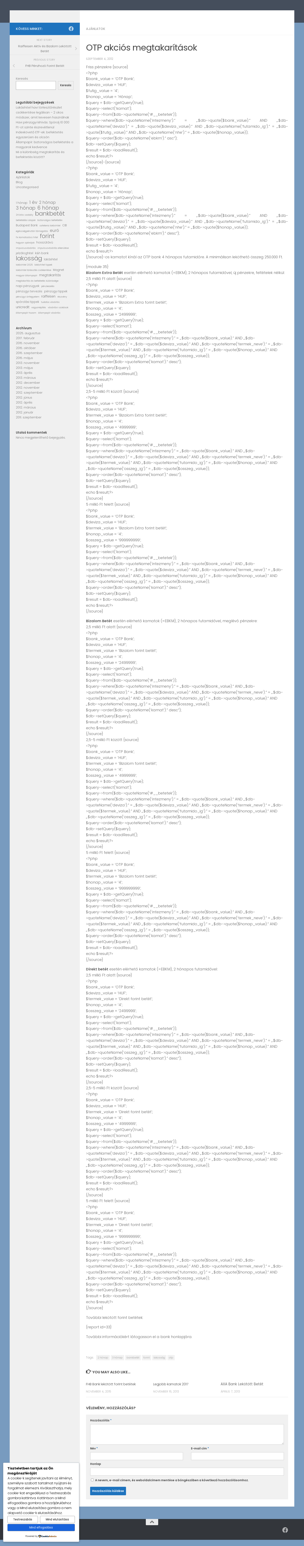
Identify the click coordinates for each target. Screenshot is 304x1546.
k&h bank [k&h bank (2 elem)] (42, 259)
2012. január (24, 418)
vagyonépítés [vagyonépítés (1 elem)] (38, 313)
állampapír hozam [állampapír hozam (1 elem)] (26, 319)
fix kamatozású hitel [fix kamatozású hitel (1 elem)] (27, 243)
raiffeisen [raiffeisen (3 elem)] (48, 302)
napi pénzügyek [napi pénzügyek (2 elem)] (27, 292)
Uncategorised (27, 193)
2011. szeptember (28, 423)
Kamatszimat (45, 14)
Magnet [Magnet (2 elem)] (58, 276)
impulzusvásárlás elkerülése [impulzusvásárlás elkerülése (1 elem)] (53, 254)
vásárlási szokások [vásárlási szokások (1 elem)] (58, 313)
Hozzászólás (101, 1426)
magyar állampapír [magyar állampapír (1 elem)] (26, 281)
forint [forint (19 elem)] (47, 242)
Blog (19, 188)
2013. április (24, 379)
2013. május (24, 374)
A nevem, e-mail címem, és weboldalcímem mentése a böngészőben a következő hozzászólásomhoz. (172, 1486)
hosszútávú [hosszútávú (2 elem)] (44, 249)
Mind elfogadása (41, 1527)
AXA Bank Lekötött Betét (242, 1390)
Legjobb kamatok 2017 (172, 1390)
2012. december (28, 389)
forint (146, 1363)
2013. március (26, 384)
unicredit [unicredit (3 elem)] (22, 313)
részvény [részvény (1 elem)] (62, 302)
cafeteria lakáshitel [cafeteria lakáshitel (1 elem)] (50, 231)
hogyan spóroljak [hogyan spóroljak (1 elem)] (25, 248)
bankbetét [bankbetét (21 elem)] (50, 219)
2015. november (28, 349)
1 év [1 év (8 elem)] (33, 208)
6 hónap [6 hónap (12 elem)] (48, 214)
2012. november (28, 394)
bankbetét (133, 1363)
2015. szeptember (29, 359)
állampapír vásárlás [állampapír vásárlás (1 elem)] (49, 319)
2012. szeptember (29, 399)
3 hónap (117, 1363)
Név (94, 1455)
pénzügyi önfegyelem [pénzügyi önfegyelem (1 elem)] (27, 302)
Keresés (22, 85)
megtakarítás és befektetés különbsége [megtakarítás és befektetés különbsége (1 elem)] (37, 287)
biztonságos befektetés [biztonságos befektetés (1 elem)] (49, 226)
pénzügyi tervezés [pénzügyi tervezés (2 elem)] (29, 298)
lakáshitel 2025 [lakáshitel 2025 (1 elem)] (24, 271)
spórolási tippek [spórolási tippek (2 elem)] (27, 308)
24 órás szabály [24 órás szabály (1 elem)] (24, 221)
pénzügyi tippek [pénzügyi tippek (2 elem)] (55, 298)
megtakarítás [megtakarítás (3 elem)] (50, 281)
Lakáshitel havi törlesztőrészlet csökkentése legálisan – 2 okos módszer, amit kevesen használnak (42, 118)
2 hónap (103, 1363)
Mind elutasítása (57, 1519)
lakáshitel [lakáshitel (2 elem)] (51, 266)
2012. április (24, 408)
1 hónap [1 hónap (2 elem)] (21, 209)
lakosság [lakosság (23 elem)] (29, 264)
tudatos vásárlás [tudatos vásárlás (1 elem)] (50, 308)
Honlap (95, 1470)
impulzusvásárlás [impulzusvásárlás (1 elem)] (26, 254)
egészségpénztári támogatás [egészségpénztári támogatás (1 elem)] (32, 237)
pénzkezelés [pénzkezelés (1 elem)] (47, 292)
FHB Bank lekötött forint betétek (114, 1390)
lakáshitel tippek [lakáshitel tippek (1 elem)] (43, 271)
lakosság (159, 1363)
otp (171, 1363)
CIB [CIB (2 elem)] (64, 232)
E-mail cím (200, 1455)
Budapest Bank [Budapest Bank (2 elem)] (27, 232)
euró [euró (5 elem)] (54, 236)
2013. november (28, 369)
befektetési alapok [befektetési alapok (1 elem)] (25, 226)
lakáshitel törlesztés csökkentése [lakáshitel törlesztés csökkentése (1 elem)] (33, 276)
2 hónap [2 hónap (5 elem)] (47, 208)
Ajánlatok (96, 35)
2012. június (24, 403)
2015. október (26, 354)
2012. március (26, 413)
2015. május (24, 364)
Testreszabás (22, 1519)
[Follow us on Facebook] (71, 34)
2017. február (25, 344)
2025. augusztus (28, 339)
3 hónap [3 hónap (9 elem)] (25, 214)
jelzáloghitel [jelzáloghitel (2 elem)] (24, 259)
